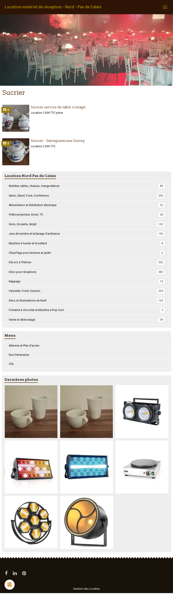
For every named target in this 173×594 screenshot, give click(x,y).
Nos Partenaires (19, 354)
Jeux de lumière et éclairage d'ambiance (86, 233)
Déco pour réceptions (86, 272)
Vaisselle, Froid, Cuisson (86, 291)
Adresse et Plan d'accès (24, 345)
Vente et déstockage (86, 319)
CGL (11, 363)
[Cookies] (10, 585)
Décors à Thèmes (86, 262)
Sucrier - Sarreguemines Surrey (58, 140)
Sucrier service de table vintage (58, 107)
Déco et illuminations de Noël (86, 300)
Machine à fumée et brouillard (86, 243)
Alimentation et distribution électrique (86, 205)
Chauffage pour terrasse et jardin (86, 253)
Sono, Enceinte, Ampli (86, 224)
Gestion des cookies (86, 588)
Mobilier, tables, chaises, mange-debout (86, 186)
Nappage (86, 281)
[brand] (53, 7)
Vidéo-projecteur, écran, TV (86, 214)
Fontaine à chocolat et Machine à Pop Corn (86, 310)
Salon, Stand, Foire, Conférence (86, 195)
